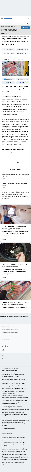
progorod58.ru (5, 397)
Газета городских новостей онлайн (10, 329)
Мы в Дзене (13, 23)
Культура (6, 53)
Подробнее (4, 445)
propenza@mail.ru (6, 374)
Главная (3, 361)
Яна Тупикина (18, 59)
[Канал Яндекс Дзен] (10, 346)
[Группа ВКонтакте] (8, 79)
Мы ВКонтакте (4, 23)
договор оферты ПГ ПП (7, 433)
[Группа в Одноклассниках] (5, 346)
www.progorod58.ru (14, 368)
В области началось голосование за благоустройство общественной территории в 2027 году (15, 175)
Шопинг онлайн (5, 326)
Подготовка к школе (6, 336)
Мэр (12, 53)
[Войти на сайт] (28, 18)
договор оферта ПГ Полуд (8, 431)
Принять (25, 27)
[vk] (13, 162)
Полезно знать (5, 339)
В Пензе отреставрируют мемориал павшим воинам (15, 185)
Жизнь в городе (22, 53)
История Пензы (22, 49)
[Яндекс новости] (23, 79)
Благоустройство (8, 49)
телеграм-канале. (13, 152)
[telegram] (18, 162)
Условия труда (5, 358)
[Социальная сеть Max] (23, 82)
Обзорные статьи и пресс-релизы (10, 332)
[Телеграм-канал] (8, 82)
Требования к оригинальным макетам (10, 355)
